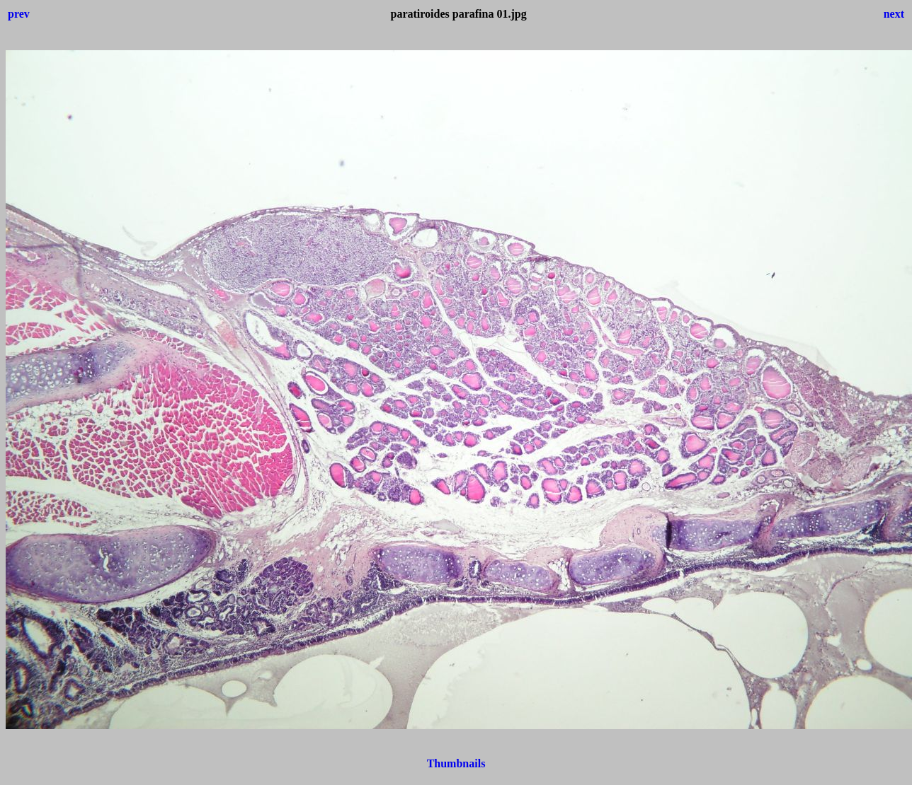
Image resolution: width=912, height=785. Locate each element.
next (894, 14)
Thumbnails (456, 763)
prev (19, 14)
